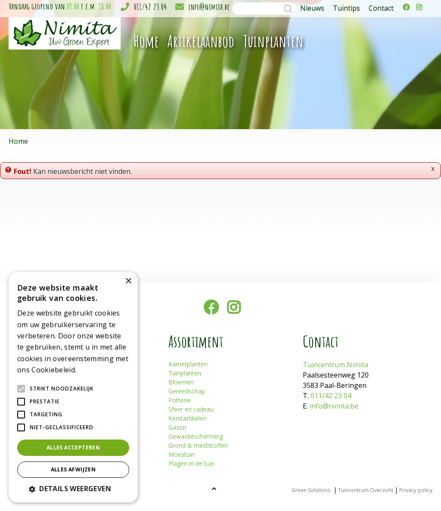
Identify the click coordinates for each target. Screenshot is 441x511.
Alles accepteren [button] (73, 447)
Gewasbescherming (195, 436)
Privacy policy (415, 490)
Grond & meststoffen (198, 445)
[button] (73, 488)
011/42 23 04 (150, 6)
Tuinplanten (184, 373)
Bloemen (181, 382)
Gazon (177, 427)
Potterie (179, 400)
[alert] (73, 387)
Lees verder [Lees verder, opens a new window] (93, 370)
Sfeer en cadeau (191, 409)
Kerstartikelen (187, 418)
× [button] (128, 281)
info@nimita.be (209, 6)
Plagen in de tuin (191, 463)
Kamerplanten (188, 364)
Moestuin (181, 454)
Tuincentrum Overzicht (365, 490)
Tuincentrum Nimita (335, 364)
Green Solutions (311, 490)
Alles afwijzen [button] (73, 469)
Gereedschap (186, 391)
